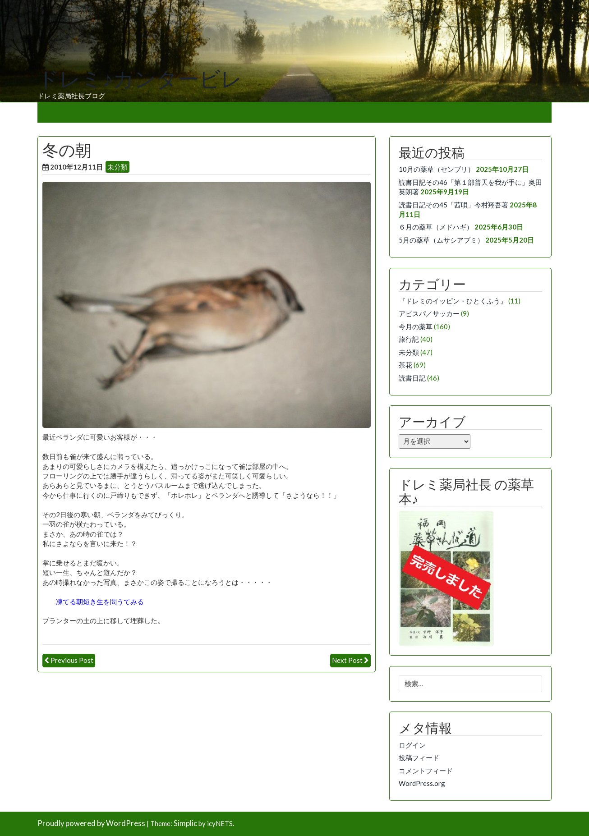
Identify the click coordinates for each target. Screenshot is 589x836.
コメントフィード (426, 771)
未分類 (117, 167)
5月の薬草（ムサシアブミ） (441, 240)
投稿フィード (419, 757)
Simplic (185, 823)
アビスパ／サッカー (429, 313)
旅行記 (409, 339)
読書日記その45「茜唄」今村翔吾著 (453, 205)
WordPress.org (422, 783)
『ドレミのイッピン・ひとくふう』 (453, 301)
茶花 (405, 365)
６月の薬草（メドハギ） (436, 227)
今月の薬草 (416, 326)
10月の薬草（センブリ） (436, 169)
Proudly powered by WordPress (91, 823)
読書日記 (412, 378)
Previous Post (72, 660)
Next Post (347, 660)
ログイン (412, 745)
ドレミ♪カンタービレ (139, 79)
